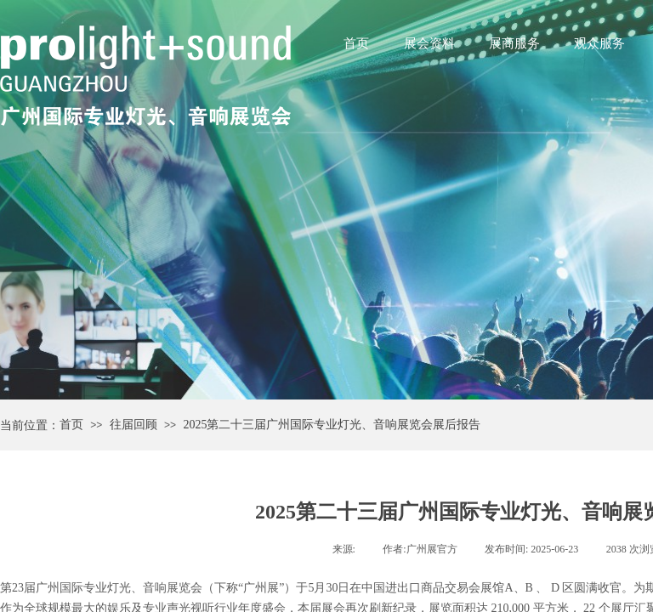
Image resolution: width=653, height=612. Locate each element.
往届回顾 (133, 424)
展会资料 (429, 43)
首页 (356, 43)
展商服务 (514, 43)
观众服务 (599, 43)
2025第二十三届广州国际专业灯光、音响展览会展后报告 (331, 424)
